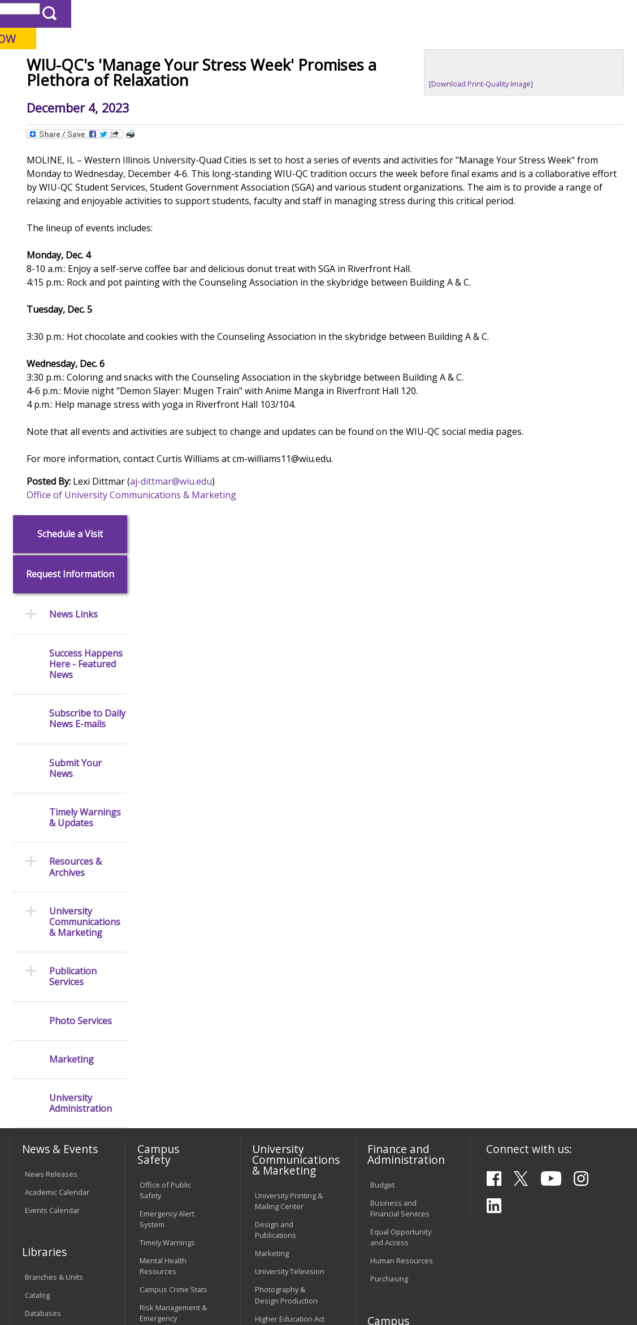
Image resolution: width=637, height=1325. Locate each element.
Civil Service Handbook (274, 1123)
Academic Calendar (57, 809)
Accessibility (52, 1244)
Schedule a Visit (70, 151)
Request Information (70, 192)
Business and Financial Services (400, 825)
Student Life (510, 90)
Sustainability (187, 1244)
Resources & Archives (75, 484)
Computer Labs (165, 1064)
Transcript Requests (59, 1026)
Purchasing (389, 896)
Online (319, 67)
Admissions (228, 90)
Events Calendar (52, 827)
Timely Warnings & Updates (85, 435)
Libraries (275, 13)
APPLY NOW (551, 38)
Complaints (274, 1176)
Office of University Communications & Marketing (239, 605)
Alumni (293, 90)
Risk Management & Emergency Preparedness (173, 936)
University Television (289, 889)
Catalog (37, 912)
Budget (382, 802)
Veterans (249, 1244)
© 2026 (39, 1289)
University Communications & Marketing (84, 539)
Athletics (390, 90)
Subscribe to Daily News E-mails (87, 336)
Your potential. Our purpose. (123, 67)
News (202, 115)
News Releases (51, 791)
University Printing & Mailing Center (289, 818)
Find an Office (393, 1003)
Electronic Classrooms (160, 1087)
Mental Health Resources (163, 883)
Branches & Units (54, 894)
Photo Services (80, 638)
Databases (43, 930)
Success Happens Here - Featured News (86, 281)
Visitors (105, 13)
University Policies (285, 1013)
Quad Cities (269, 67)
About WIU (86, 90)
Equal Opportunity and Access (400, 854)
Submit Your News (75, 385)
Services (39, 948)
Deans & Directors (401, 1021)
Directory (388, 13)
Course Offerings (331, 13)
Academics (156, 90)
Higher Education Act (289, 936)
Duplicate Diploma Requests (55, 1049)
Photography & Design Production (286, 912)
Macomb (215, 67)
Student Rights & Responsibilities (283, 1152)
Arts (340, 90)
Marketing (71, 676)
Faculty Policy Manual (290, 1061)
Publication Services (73, 594)
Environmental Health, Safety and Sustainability (170, 975)
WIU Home (161, 115)
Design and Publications (275, 847)
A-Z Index (433, 13)
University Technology (159, 1174)
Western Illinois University (175, 49)
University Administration (80, 720)
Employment (117, 1244)
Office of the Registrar (54, 996)
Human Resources (401, 878)
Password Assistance (158, 1116)
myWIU (473, 13)
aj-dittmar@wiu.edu (278, 591)
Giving (447, 90)
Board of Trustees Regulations (286, 1036)
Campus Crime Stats (173, 907)
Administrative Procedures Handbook (279, 1090)
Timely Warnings (167, 860)
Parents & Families (48, 13)
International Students (170, 13)
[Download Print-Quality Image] (517, 167)
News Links (73, 232)
